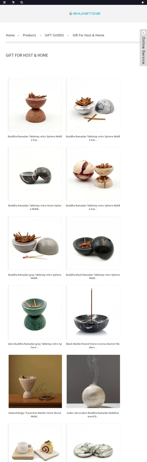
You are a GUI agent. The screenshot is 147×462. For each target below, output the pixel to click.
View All (34, 405)
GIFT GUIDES (54, 35)
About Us (101, 358)
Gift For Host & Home (88, 35)
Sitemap (105, 452)
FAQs (101, 353)
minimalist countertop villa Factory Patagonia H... (118, 281)
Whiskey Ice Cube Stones (40, 456)
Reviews (101, 344)
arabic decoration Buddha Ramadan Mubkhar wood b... (28, 281)
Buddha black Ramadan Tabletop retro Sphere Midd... (119, 174)
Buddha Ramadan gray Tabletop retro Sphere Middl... (73, 174)
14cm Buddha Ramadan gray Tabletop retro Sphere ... (28, 228)
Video (101, 348)
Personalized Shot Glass (85, 456)
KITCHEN (34, 396)
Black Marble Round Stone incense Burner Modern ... (73, 228)
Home (10, 35)
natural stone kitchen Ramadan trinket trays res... (73, 281)
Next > (84, 297)
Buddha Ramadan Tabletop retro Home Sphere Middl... (118, 121)
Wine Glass (63, 456)
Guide (79, 452)
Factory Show (101, 339)
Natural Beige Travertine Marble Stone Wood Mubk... (118, 228)
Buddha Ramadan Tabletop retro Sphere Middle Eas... (28, 121)
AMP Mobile (118, 452)
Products (29, 35)
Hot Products (91, 452)
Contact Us (101, 362)
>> (95, 297)
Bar (33, 391)
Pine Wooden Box (110, 456)
